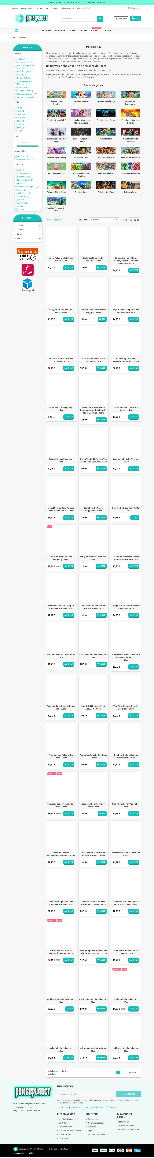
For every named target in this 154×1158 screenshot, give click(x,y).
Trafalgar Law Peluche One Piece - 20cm (61, 756)
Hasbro (21, 190)
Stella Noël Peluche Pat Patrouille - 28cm (93, 259)
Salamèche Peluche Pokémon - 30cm (93, 655)
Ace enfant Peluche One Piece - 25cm (93, 756)
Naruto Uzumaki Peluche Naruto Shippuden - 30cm (61, 951)
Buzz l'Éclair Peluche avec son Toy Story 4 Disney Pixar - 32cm (126, 657)
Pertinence (94, 220)
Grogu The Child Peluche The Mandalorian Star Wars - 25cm (93, 460)
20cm (21, 114)
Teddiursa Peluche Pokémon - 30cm (126, 1049)
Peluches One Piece (106, 157)
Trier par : (83, 220)
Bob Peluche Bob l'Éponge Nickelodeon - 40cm (126, 756)
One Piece (115, 74)
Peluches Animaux (81, 101)
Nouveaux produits (96, 1123)
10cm (20, 108)
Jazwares (23, 196)
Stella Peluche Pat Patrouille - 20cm (126, 805)
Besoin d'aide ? (84, 8)
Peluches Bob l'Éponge (106, 101)
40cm (20, 127)
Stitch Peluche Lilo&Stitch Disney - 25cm (126, 408)
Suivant (134, 1073)
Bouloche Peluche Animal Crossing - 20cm (126, 951)
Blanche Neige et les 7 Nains (26, 66)
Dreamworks (24, 177)
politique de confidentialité (105, 1107)
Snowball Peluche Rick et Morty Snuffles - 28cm (93, 607)
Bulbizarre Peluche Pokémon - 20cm (61, 1000)
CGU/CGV (63, 1123)
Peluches (92, 1127)
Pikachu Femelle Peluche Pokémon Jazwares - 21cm (93, 903)
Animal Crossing (25, 62)
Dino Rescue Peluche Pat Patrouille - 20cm (93, 359)
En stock (23, 157)
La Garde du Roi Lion (27, 97)
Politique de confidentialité (70, 1130)
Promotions (93, 1119)
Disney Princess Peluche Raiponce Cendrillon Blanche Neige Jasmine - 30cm (93, 410)
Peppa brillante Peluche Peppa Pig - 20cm (61, 707)
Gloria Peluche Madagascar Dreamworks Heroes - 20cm (126, 558)
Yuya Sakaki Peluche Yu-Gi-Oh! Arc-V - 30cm (93, 707)
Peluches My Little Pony (56, 157)
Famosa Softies (25, 180)
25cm (21, 118)
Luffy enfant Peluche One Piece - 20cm (61, 311)
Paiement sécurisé (66, 1127)
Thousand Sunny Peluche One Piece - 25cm (61, 805)
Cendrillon (22, 75)
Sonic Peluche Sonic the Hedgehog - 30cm (61, 558)
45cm (20, 131)
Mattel (21, 206)
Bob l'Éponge (24, 71)
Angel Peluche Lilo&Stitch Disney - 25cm (61, 259)
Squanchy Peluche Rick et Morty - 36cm (93, 805)
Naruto (107, 74)
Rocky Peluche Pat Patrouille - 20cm (93, 558)
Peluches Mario (106, 139)
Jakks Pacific (24, 193)
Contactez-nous (65, 1134)
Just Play (22, 203)
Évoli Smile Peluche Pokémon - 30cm (93, 1000)
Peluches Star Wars (106, 192)
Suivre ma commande (22, 8)
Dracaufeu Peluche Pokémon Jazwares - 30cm (61, 359)
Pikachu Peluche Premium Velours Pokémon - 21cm (93, 854)
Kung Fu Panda (25, 91)
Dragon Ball (98, 74)
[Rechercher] (82, 19)
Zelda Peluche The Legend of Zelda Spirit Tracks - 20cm (126, 903)
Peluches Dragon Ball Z (56, 120)
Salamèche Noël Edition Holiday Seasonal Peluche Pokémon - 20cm (126, 261)
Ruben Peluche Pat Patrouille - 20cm (61, 655)
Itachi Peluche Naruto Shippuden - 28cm (93, 509)
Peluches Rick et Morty (56, 192)
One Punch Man (69, 77)
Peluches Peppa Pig (56, 173)
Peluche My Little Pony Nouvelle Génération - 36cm (126, 359)
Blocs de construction (97, 1134)
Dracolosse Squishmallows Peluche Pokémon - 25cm (61, 903)
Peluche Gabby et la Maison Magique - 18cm (93, 311)
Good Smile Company (27, 187)
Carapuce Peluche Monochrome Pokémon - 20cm (61, 854)
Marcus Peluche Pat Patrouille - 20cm (126, 854)
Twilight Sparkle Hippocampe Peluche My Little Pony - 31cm (93, 951)
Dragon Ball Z (24, 78)
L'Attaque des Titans (27, 94)
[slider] (16, 146)
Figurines (92, 1130)
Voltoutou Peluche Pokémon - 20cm (93, 1049)
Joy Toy (21, 200)
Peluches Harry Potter (106, 120)
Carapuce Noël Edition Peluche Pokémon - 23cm (126, 607)
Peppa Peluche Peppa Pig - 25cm (61, 408)
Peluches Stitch (130, 192)
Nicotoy (21, 210)
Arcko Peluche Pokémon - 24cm (61, 1049)
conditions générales (80, 1107)
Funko (21, 183)
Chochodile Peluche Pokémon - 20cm (126, 460)
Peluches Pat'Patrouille (130, 157)
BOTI (20, 170)
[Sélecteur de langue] (134, 8)
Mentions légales (66, 1119)
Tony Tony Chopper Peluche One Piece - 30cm (126, 707)
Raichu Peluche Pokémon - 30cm (61, 460)
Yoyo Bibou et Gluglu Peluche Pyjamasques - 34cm (126, 311)
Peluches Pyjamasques (130, 173)
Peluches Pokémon (106, 173)
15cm (20, 111)
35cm (20, 124)
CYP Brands (23, 173)
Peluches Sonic (81, 192)
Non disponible (25, 159)
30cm (21, 121)
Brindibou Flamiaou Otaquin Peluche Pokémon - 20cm (61, 607)
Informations (123, 1122)
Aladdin (21, 59)
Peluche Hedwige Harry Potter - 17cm (126, 509)
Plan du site (64, 1138)
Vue (125, 220)
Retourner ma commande (46, 8)
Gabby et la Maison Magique (25, 82)
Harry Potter (23, 87)
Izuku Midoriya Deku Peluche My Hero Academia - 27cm (61, 509)
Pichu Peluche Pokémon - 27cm (126, 1000)
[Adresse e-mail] (86, 1094)
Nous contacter (67, 8)
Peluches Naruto (81, 157)
